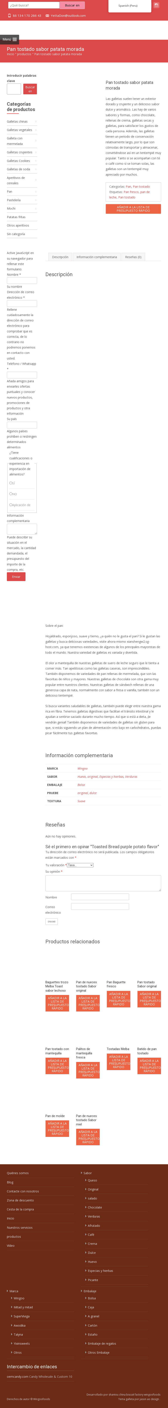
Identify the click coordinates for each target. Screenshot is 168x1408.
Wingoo (83, 768)
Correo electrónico (53, 909)
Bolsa (81, 785)
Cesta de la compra (20, 1209)
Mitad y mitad (23, 1307)
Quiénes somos (18, 1173)
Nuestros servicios (20, 1227)
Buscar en (30, 89)
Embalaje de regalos (102, 1343)
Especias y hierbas (111, 777)
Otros (18, 1352)
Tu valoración (56, 865)
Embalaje (90, 1291)
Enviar (16, 584)
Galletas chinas (17, 122)
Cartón (92, 1325)
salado (92, 1198)
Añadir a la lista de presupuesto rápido (133, 209)
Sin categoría (16, 241)
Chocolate (95, 1207)
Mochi (11, 214)
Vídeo (11, 1246)
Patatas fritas (16, 223)
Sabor (88, 1173)
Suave (81, 801)
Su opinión (54, 871)
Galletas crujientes (19, 154)
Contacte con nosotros (23, 1191)
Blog (10, 1182)
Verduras (131, 777)
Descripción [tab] (60, 257)
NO (14, 502)
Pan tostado (141, 186)
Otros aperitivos (18, 232)
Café (91, 1235)
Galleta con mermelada (15, 142)
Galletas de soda (18, 172)
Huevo (82, 777)
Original (93, 1189)
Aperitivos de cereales (16, 184)
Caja (91, 1307)
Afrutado (94, 1226)
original (92, 777)
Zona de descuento (20, 1200)
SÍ (13, 491)
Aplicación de (21, 512)
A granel (93, 1316)
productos (24, 54)
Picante (93, 1280)
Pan (128, 186)
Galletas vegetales (19, 131)
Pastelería (14, 205)
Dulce (92, 1253)
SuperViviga (22, 1316)
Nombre (51, 897)
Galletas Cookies (18, 163)
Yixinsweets (22, 1343)
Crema (92, 1244)
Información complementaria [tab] (96, 257)
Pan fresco (131, 192)
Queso (92, 1180)
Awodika (20, 1325)
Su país (12, 427)
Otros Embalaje (99, 1352)
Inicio (10, 54)
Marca (13, 1291)
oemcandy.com (17, 1377)
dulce (93, 793)
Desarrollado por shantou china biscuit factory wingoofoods (123, 1394)
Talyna (18, 1334)
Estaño (93, 1334)
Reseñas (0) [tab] (133, 257)
